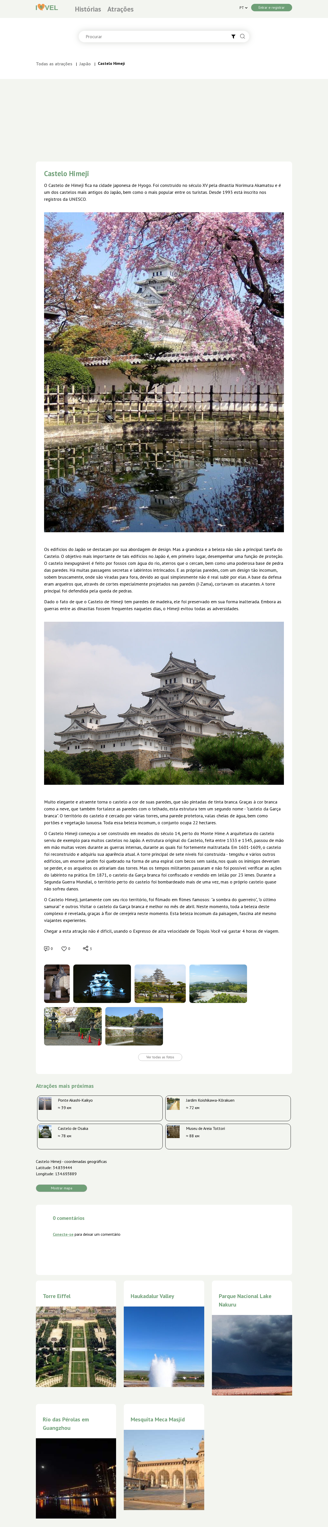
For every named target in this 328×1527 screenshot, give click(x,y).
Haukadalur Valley (152, 1296)
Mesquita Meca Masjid (158, 1419)
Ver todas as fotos (160, 1057)
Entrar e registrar (272, 7)
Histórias (88, 9)
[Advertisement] (164, 117)
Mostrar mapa (61, 1188)
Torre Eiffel (56, 1296)
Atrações (120, 9)
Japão (85, 64)
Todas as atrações (54, 64)
